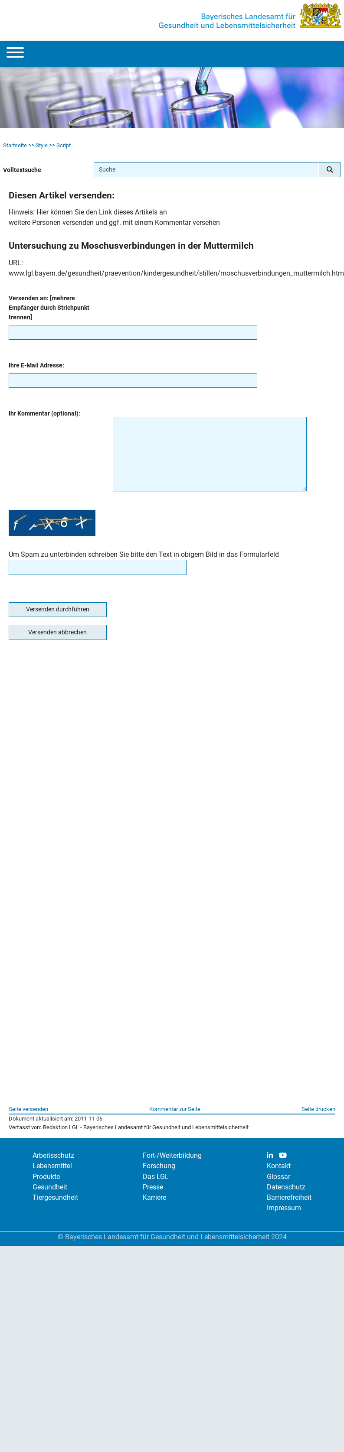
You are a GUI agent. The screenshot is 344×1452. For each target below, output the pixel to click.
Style (42, 145)
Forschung (159, 1166)
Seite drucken (318, 1109)
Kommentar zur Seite (174, 1109)
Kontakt (279, 1166)
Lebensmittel (52, 1166)
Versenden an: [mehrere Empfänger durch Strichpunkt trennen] (49, 308)
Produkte (46, 1177)
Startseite (15, 145)
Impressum (284, 1208)
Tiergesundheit (55, 1197)
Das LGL (156, 1177)
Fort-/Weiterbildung (172, 1155)
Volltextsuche (22, 170)
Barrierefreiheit (289, 1197)
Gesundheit (50, 1187)
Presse (153, 1187)
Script (63, 145)
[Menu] (15, 54)
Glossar (278, 1177)
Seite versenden (28, 1109)
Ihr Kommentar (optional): (44, 413)
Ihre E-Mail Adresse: (36, 365)
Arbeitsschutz (53, 1155)
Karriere (154, 1197)
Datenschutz (286, 1187)
